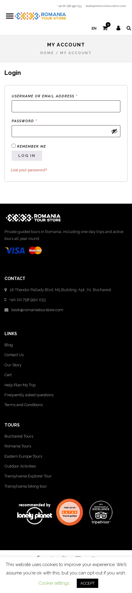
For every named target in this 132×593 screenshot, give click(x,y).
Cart (8, 375)
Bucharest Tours (18, 436)
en (94, 28)
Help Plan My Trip (20, 385)
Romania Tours (17, 446)
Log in (27, 155)
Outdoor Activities (20, 466)
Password (34, 120)
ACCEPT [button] (87, 583)
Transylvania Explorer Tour (28, 476)
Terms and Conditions (23, 405)
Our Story (13, 365)
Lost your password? (29, 170)
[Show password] (114, 131)
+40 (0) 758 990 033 (69, 5)
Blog (8, 345)
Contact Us (14, 355)
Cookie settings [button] (54, 583)
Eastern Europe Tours (23, 456)
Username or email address (55, 95)
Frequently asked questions (28, 395)
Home (47, 53)
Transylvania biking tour (25, 486)
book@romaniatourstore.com (106, 5)
